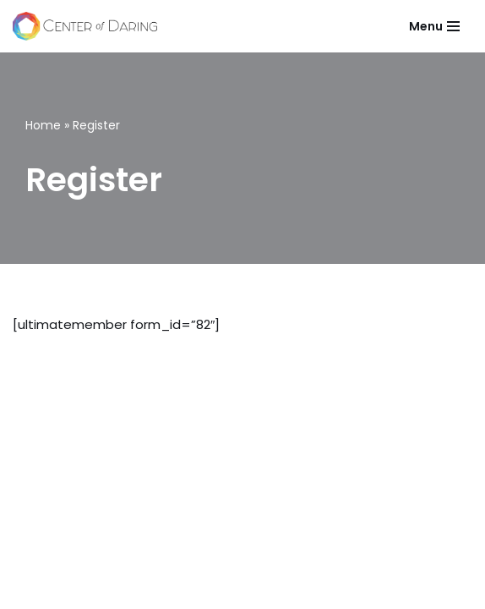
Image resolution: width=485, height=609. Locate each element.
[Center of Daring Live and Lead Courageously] (85, 26)
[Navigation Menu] (434, 26)
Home (43, 125)
